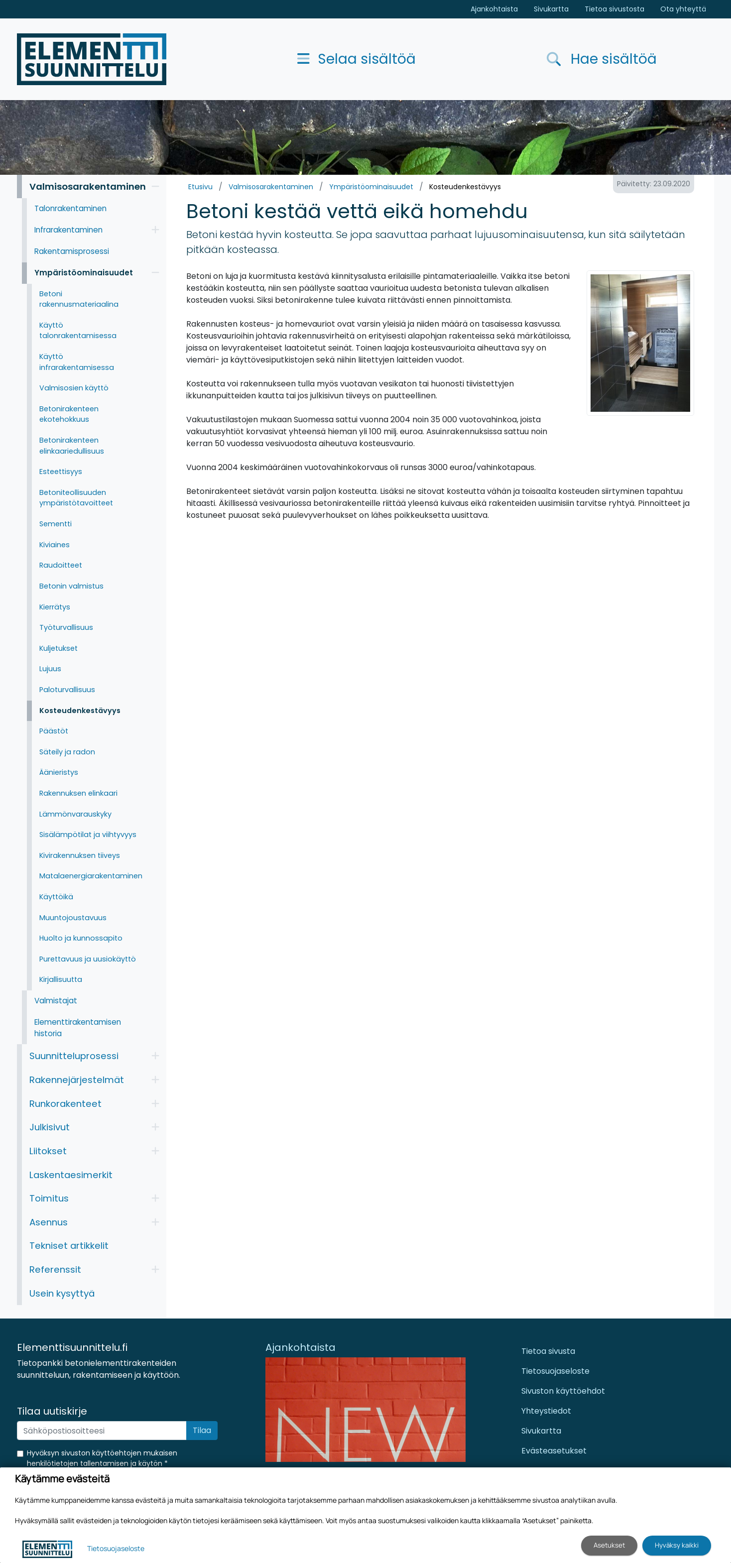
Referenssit (55, 1269)
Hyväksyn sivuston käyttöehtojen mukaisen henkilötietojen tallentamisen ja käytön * (102, 1458)
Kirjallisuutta (60, 979)
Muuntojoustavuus (73, 918)
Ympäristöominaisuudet (371, 187)
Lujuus (50, 669)
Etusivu (200, 187)
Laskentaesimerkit (71, 1175)
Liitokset (48, 1151)
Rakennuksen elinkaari (78, 793)
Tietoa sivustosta (614, 9)
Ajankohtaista (494, 9)
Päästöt (53, 731)
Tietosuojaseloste (555, 1371)
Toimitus (49, 1198)
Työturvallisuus (66, 627)
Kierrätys (54, 607)
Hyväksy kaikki (677, 1545)
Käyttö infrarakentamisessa (76, 362)
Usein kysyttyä (62, 1293)
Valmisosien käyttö (74, 388)
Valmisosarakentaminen (271, 187)
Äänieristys (58, 772)
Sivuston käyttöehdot (563, 1391)
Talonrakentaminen (70, 208)
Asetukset (609, 1545)
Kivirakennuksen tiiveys (79, 855)
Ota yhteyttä (683, 9)
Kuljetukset (58, 648)
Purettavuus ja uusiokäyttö (87, 959)
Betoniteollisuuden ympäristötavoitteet (76, 497)
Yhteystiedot (546, 1411)
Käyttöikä (56, 897)
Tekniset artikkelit (69, 1245)
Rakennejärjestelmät (76, 1080)
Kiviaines (54, 545)
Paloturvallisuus (67, 690)
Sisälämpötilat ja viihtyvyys (87, 835)
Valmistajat (55, 1000)
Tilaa (202, 1430)
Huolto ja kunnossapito (80, 938)
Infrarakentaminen (68, 230)
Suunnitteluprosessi (74, 1056)
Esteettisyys (60, 472)
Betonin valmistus (71, 586)
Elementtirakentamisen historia (77, 1028)
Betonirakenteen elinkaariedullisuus (71, 445)
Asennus (48, 1222)
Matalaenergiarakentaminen (90, 876)
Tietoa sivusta (548, 1351)
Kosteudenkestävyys (465, 187)
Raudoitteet (60, 565)
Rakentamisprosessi (71, 251)
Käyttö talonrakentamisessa (78, 330)
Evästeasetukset (554, 1450)
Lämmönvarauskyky (75, 814)
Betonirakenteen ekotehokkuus (69, 414)
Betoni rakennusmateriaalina (79, 299)
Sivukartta (551, 9)
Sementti (55, 524)
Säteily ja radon (67, 752)
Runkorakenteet (65, 1103)
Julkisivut (49, 1127)
